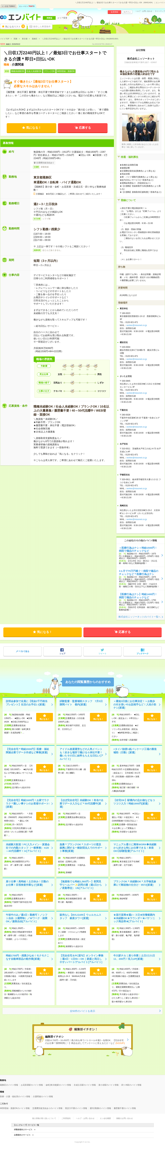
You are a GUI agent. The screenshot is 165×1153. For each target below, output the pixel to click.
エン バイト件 (27, 6)
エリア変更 (62, 18)
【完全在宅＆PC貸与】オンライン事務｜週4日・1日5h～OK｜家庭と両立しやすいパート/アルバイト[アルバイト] (81, 958)
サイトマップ (160, 11)
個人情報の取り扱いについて (44, 1118)
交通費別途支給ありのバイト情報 (47, 1108)
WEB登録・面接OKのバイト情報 (15, 1108)
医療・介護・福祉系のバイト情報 (15, 1096)
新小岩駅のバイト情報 (108, 1085)
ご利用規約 (66, 1118)
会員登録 (114, 12)
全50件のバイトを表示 (82, 1011)
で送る (22, 651)
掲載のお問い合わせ (124, 1118)
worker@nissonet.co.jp (136, 325)
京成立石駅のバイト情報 (85, 1085)
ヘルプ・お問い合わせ (144, 11)
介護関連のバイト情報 (43, 1096)
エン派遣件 (8, 6)
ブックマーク (143, 653)
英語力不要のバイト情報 (76, 1108)
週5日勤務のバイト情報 (100, 1108)
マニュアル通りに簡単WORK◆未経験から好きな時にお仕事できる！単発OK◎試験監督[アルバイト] (135, 847)
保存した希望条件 (42, 26)
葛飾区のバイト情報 (9, 1085)
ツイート (102, 653)
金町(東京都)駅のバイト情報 (58, 1085)
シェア (62, 653)
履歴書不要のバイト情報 (125, 1108)
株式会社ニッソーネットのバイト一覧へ (139, 616)
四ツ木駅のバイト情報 (131, 1085)
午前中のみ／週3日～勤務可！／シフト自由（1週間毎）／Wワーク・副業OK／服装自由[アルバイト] (26, 918)
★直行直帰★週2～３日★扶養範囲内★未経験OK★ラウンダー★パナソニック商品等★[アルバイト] (134, 918)
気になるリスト (15, 26)
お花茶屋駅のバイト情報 (32, 1085)
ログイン (127, 12)
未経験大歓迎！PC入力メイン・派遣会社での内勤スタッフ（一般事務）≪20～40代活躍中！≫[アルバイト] (28, 847)
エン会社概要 (105, 1118)
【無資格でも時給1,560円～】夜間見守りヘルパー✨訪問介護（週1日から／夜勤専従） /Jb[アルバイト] (81, 884)
